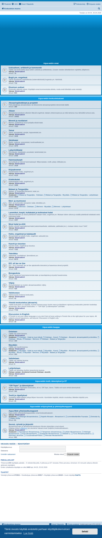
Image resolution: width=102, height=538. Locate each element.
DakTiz (78, 475)
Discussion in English (19, 314)
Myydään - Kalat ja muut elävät (29, 351)
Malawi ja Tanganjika (18, 189)
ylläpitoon (23, 428)
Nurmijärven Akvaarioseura (28, 432)
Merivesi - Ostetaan (25, 206)
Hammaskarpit (15, 160)
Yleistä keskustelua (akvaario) (23, 302)
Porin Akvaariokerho (28, 434)
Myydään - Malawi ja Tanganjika (52, 352)
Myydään (13, 345)
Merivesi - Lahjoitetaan (61, 206)
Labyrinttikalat (15, 150)
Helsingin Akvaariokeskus (27, 416)
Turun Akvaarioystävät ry (81, 434)
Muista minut (60, 454)
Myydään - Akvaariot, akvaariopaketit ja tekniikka (78, 351)
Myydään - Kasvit (50, 351)
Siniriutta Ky (94, 416)
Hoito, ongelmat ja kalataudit (22, 234)
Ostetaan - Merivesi (30, 339)
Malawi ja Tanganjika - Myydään (56, 195)
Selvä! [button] (85, 531)
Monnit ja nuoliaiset (18, 120)
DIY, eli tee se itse (17, 263)
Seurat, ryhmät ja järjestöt (21, 424)
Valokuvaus (14, 293)
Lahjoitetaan (14, 368)
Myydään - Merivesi (30, 352)
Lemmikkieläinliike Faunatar (76, 416)
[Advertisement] (51, 38)
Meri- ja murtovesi (17, 201)
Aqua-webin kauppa (51, 327)
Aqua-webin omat (51, 63)
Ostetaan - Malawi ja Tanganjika (52, 339)
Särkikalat (13, 140)
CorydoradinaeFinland (33, 435)
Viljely (11, 283)
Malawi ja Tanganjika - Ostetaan (30, 195)
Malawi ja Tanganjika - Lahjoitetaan (84, 195)
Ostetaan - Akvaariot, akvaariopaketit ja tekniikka (78, 337)
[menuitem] (15, 4)
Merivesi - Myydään (43, 206)
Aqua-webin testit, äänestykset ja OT (51, 381)
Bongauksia (14, 273)
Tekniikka (13, 253)
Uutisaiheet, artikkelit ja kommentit (25, 68)
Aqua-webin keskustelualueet (51, 98)
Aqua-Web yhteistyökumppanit (23, 411)
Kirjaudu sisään (8, 444)
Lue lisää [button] (28, 533)
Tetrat (11, 130)
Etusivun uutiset (16, 87)
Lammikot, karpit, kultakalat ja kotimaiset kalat (31, 212)
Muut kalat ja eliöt (17, 224)
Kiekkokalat (14, 179)
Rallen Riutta (14, 418)
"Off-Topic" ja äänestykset (21, 385)
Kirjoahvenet (15, 170)
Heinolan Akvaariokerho (53, 435)
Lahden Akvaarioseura (71, 432)
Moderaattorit (20, 71)
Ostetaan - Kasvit (50, 337)
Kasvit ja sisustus (17, 244)
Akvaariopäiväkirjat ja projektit (23, 103)
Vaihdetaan (14, 358)
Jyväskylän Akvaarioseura (48, 434)
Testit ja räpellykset (18, 395)
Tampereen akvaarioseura (51, 432)
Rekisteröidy (24, 444)
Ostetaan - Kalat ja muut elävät (29, 337)
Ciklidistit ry (65, 434)
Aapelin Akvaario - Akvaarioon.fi (52, 416)
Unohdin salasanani (8, 454)
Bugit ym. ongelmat (18, 77)
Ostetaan (13, 331)
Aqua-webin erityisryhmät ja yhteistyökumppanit (51, 407)
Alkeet (12, 111)
